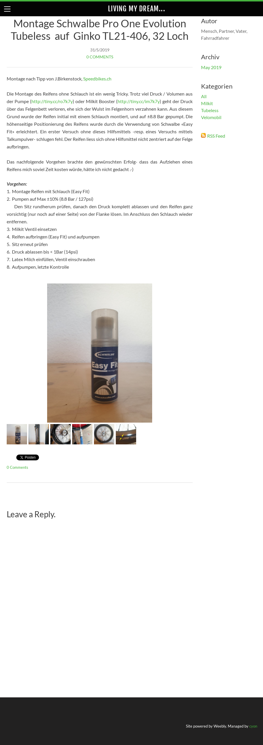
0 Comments (99, 56)
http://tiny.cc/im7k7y (139, 101)
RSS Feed (216, 136)
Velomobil (211, 117)
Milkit (207, 103)
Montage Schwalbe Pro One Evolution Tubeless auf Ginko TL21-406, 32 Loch (100, 29)
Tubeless (209, 110)
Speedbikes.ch (97, 78)
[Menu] (7, 8)
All (204, 96)
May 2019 (211, 67)
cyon (253, 726)
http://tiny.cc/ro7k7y (52, 101)
